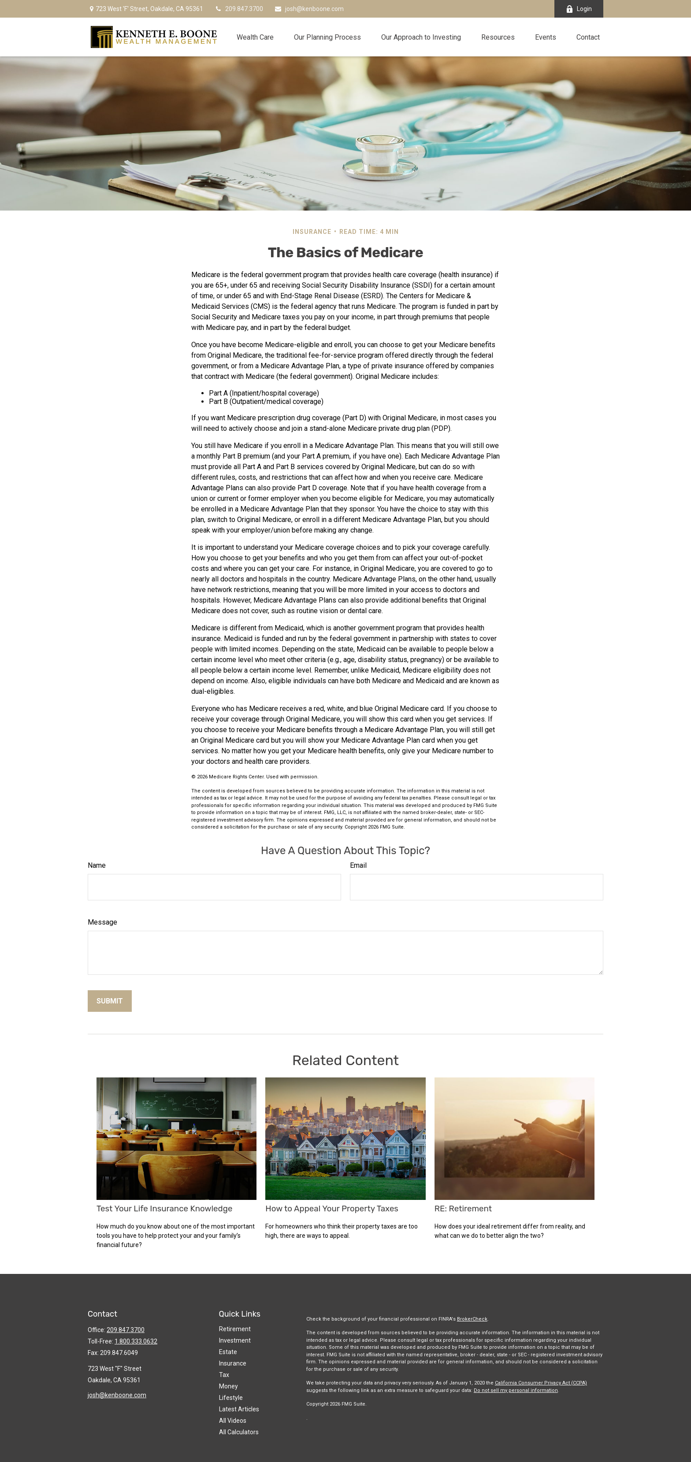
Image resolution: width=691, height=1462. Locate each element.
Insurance (232, 1363)
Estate (228, 1351)
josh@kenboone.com (309, 8)
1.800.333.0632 (136, 1341)
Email (358, 865)
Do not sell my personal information (516, 1390)
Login (579, 9)
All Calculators (239, 1432)
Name (97, 865)
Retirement (235, 1328)
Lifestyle (231, 1397)
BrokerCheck (472, 1319)
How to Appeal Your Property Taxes (331, 1209)
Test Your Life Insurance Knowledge (164, 1209)
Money (228, 1386)
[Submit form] (110, 1001)
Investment (235, 1340)
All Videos (232, 1420)
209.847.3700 (238, 8)
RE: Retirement (463, 1209)
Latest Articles (239, 1409)
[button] (255, 37)
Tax (224, 1374)
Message (102, 922)
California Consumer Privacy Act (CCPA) (541, 1383)
